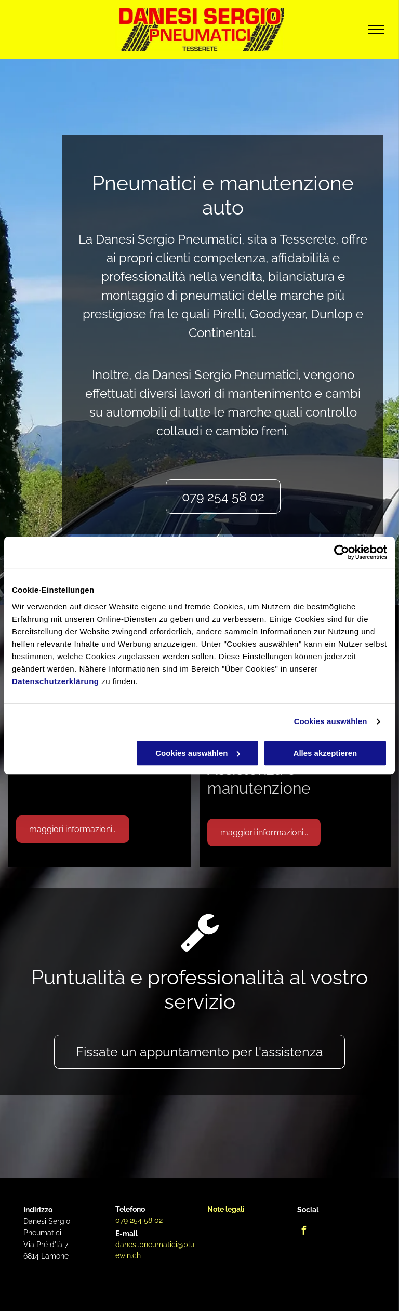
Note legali (226, 1209)
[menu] (376, 29)
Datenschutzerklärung (55, 681)
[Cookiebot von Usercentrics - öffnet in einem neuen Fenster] (341, 552)
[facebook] (304, 1232)
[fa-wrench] (199, 949)
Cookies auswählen (330, 721)
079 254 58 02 (139, 1220)
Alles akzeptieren (325, 752)
